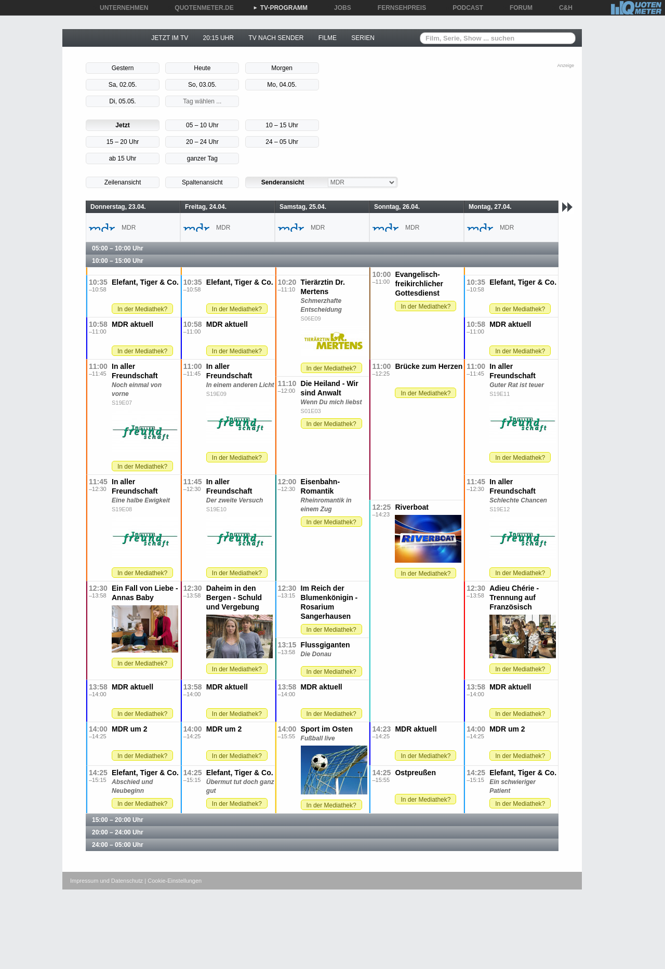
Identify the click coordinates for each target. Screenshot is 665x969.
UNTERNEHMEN (120, 7)
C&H (562, 7)
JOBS (339, 7)
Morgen (281, 68)
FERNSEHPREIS (398, 7)
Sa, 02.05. (123, 84)
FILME (327, 38)
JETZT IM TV (169, 38)
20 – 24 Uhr (202, 141)
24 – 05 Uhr (281, 141)
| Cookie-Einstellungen (173, 881)
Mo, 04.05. (282, 84)
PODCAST (464, 7)
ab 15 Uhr (123, 158)
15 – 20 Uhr (123, 141)
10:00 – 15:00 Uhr (117, 260)
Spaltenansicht (202, 182)
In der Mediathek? (425, 306)
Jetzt (122, 125)
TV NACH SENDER (275, 38)
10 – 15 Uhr (281, 125)
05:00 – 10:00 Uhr (117, 248)
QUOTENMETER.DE (200, 7)
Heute (202, 68)
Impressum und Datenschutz (106, 881)
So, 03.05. (202, 84)
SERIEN (363, 38)
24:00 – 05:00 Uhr (117, 844)
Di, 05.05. (122, 101)
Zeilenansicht (122, 182)
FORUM (517, 7)
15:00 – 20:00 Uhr (117, 820)
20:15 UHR (218, 38)
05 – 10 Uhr (202, 125)
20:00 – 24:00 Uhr (117, 832)
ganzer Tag (202, 158)
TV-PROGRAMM (280, 7)
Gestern (123, 68)
